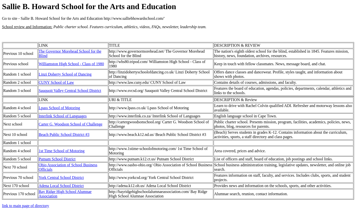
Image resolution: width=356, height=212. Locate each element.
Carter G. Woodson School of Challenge (70, 124)
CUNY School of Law (56, 82)
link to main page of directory (25, 206)
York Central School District (61, 177)
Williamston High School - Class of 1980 (71, 64)
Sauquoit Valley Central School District (70, 90)
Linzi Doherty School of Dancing (65, 74)
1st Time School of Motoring (62, 151)
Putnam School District (57, 159)
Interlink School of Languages (63, 116)
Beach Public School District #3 (64, 134)
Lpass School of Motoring (59, 108)
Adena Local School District (61, 186)
